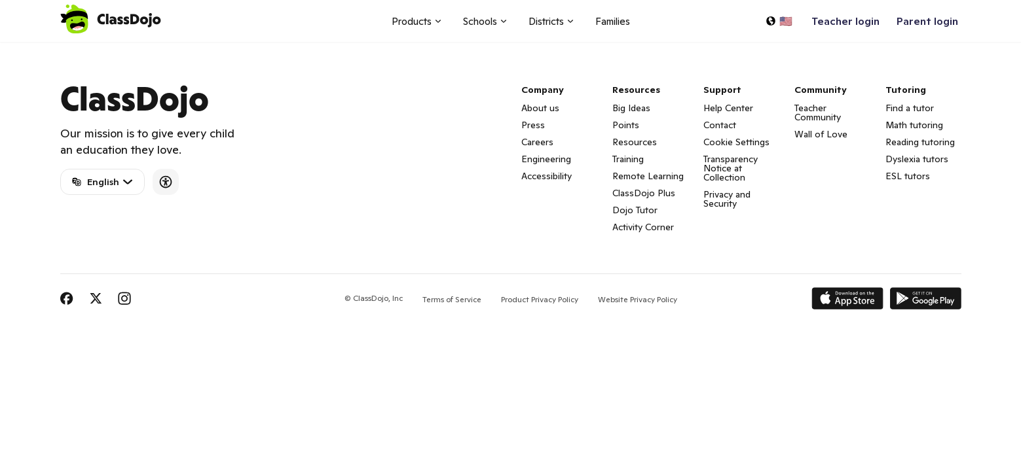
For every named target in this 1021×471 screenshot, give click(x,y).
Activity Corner (643, 227)
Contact (719, 125)
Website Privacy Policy (637, 299)
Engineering (546, 159)
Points (625, 125)
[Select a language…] (779, 20)
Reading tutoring (920, 142)
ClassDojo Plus (643, 193)
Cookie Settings (736, 142)
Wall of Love (820, 134)
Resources (634, 142)
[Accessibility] (166, 182)
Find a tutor (909, 108)
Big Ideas (631, 108)
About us (540, 108)
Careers (537, 142)
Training (628, 159)
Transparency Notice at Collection (730, 168)
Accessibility (546, 176)
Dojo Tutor (635, 210)
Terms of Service (451, 299)
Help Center (728, 108)
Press (533, 125)
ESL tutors (907, 176)
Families (612, 21)
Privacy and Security (727, 198)
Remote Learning (648, 176)
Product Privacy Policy (539, 299)
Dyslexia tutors (916, 159)
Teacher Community (817, 112)
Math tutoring (914, 125)
